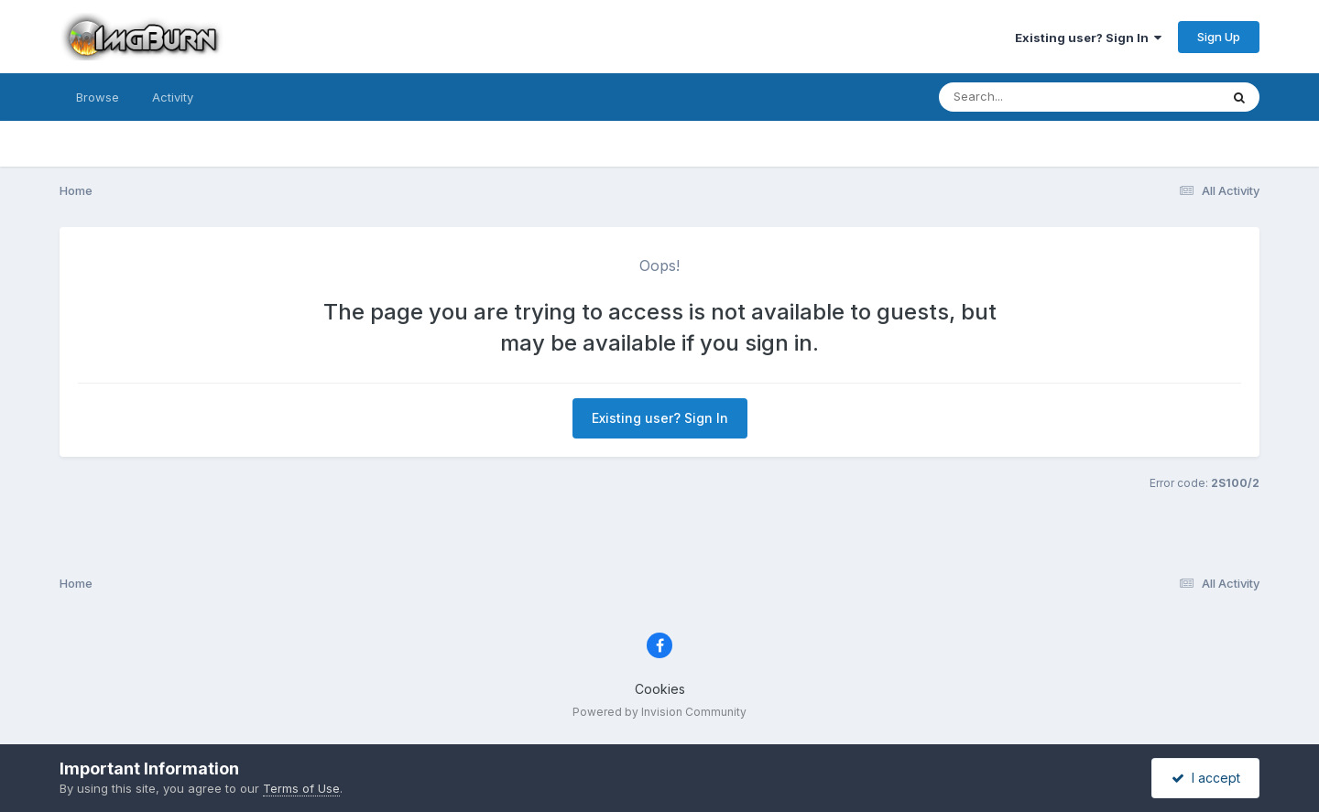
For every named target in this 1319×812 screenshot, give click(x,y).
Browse (97, 97)
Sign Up (1218, 36)
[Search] (1029, 97)
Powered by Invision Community (659, 712)
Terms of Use (301, 788)
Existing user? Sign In (1088, 37)
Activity (172, 97)
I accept (1206, 777)
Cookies (660, 689)
